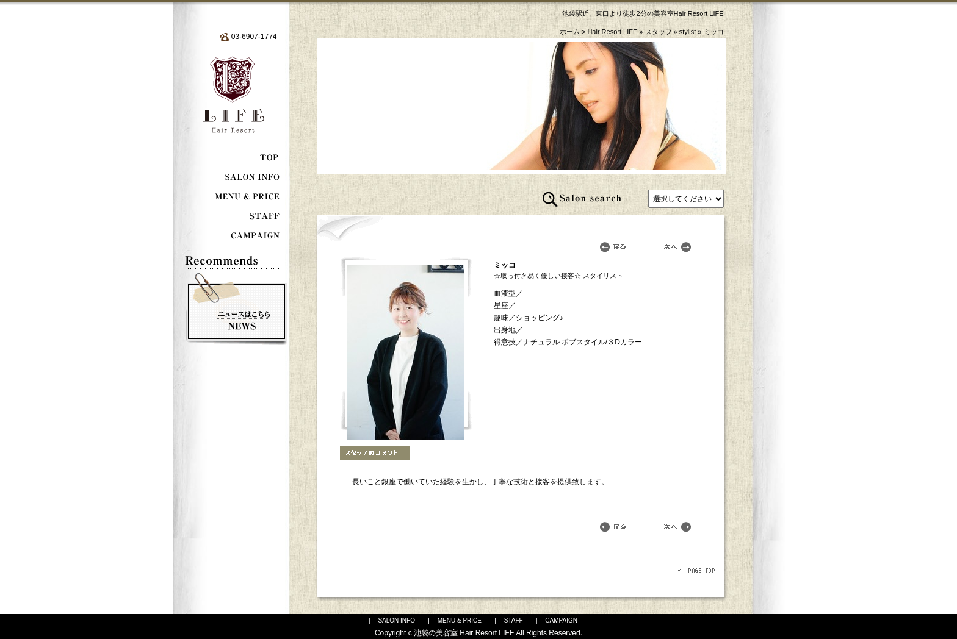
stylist (687, 31)
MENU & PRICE (460, 620)
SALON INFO (396, 620)
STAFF (513, 620)
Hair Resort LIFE (612, 31)
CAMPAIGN (561, 620)
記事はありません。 (686, 199)
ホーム (570, 31)
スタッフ (658, 31)
